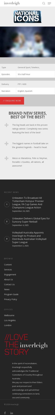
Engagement (10, 274)
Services (8, 269)
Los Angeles (10, 320)
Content (8, 264)
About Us (8, 279)
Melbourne (9, 315)
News (7, 289)
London (7, 325)
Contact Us (9, 284)
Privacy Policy (10, 299)
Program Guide (11, 294)
